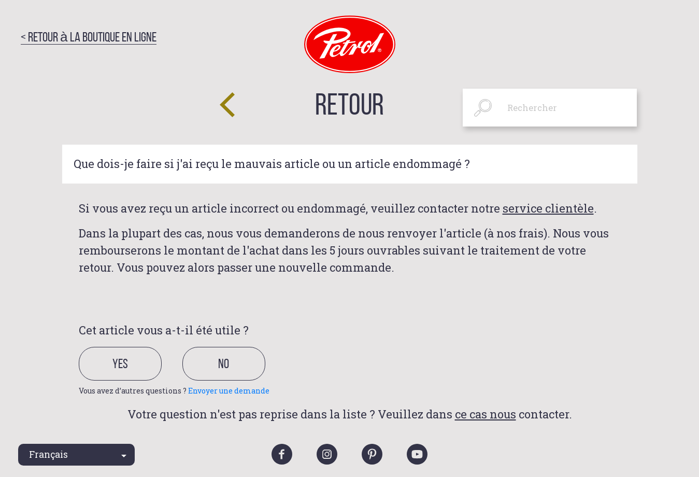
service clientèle (548, 208)
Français (48, 454)
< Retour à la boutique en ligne (88, 37)
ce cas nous (485, 414)
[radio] (129, 376)
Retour (349, 104)
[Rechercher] (550, 108)
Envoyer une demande (228, 391)
